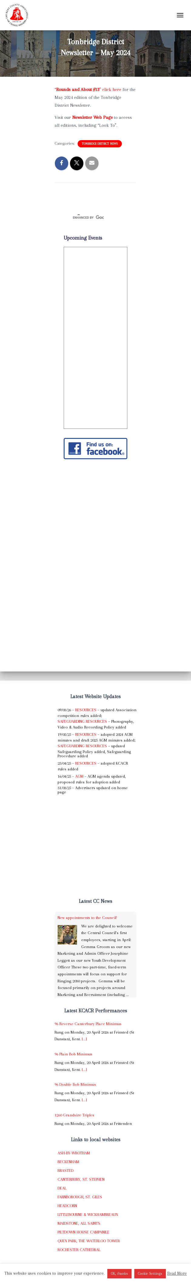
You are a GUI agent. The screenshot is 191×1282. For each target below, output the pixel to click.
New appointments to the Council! (87, 917)
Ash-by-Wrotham (74, 1153)
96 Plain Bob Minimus (73, 1054)
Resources (85, 710)
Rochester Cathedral (79, 1249)
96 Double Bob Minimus (75, 1084)
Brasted (65, 1170)
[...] (84, 1039)
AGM (79, 776)
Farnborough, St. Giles (80, 1197)
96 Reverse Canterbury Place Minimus (88, 1023)
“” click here (88, 89)
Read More (177, 1273)
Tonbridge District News (100, 143)
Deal (62, 1188)
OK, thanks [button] (119, 1273)
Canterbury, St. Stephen (81, 1179)
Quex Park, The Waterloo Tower (89, 1241)
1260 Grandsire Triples (74, 1115)
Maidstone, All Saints (79, 1223)
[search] (88, 217)
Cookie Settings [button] (150, 1273)
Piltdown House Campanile (83, 1232)
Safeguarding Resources (82, 721)
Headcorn (67, 1205)
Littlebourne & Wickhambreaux (88, 1214)
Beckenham (68, 1161)
